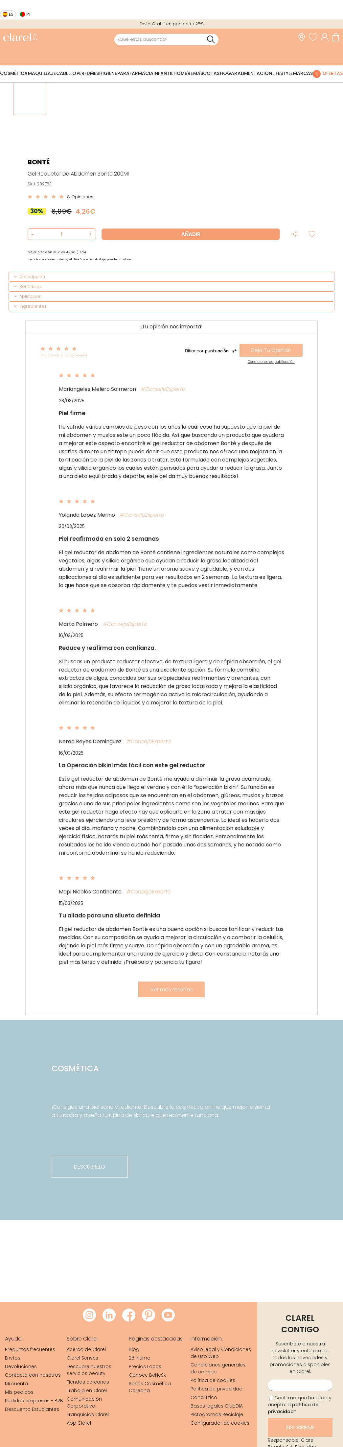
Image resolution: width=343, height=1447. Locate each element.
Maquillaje (42, 73)
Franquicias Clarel (88, 1414)
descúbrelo (89, 1167)
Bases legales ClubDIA (217, 1406)
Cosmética (14, 73)
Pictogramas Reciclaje (217, 1414)
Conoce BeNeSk (147, 1375)
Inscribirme (300, 1427)
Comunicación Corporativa (84, 1402)
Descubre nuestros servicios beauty (89, 1370)
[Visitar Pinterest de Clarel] (148, 1315)
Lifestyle (282, 73)
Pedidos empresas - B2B (34, 1400)
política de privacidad (293, 1408)
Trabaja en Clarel (87, 1390)
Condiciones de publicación (271, 361)
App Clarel (79, 1423)
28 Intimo (139, 1358)
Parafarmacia (135, 73)
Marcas (303, 73)
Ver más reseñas (171, 989)
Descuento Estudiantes (32, 1409)
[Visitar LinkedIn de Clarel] (109, 1315)
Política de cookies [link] (213, 1380)
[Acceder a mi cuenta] (326, 37)
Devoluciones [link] (21, 1366)
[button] (90, 234)
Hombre (183, 73)
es (11, 14)
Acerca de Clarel (86, 1349)
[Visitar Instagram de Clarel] (89, 1315)
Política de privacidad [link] (216, 1389)
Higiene (108, 73)
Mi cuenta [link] (16, 1383)
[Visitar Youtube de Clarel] (168, 1315)
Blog (134, 1349)
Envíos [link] (12, 1358)
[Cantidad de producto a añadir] (62, 234)
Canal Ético (204, 1397)
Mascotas (206, 73)
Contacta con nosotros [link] (33, 1375)
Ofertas (332, 73)
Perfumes (88, 73)
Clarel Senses (82, 1358)
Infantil (163, 73)
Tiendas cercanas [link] (88, 1382)
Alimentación (255, 73)
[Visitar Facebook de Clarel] (128, 1315)
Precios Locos (145, 1366)
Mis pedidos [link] (19, 1392)
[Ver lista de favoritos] (315, 37)
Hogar (228, 73)
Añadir (190, 234)
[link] (20, 38)
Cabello (66, 73)
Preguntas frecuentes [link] (30, 1349)
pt (28, 14)
